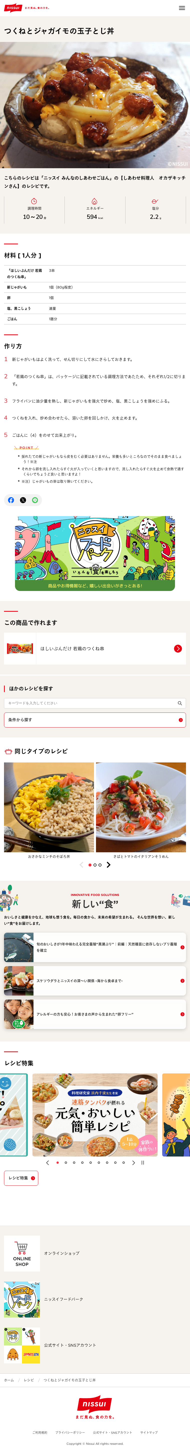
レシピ (29, 1380)
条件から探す (20, 720)
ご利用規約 (39, 1433)
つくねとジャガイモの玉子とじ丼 (70, 1380)
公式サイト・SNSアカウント (112, 1433)
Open (182, 8)
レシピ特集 (18, 1178)
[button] (90, 865)
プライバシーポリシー (70, 1433)
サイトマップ (149, 1433)
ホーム (9, 1380)
